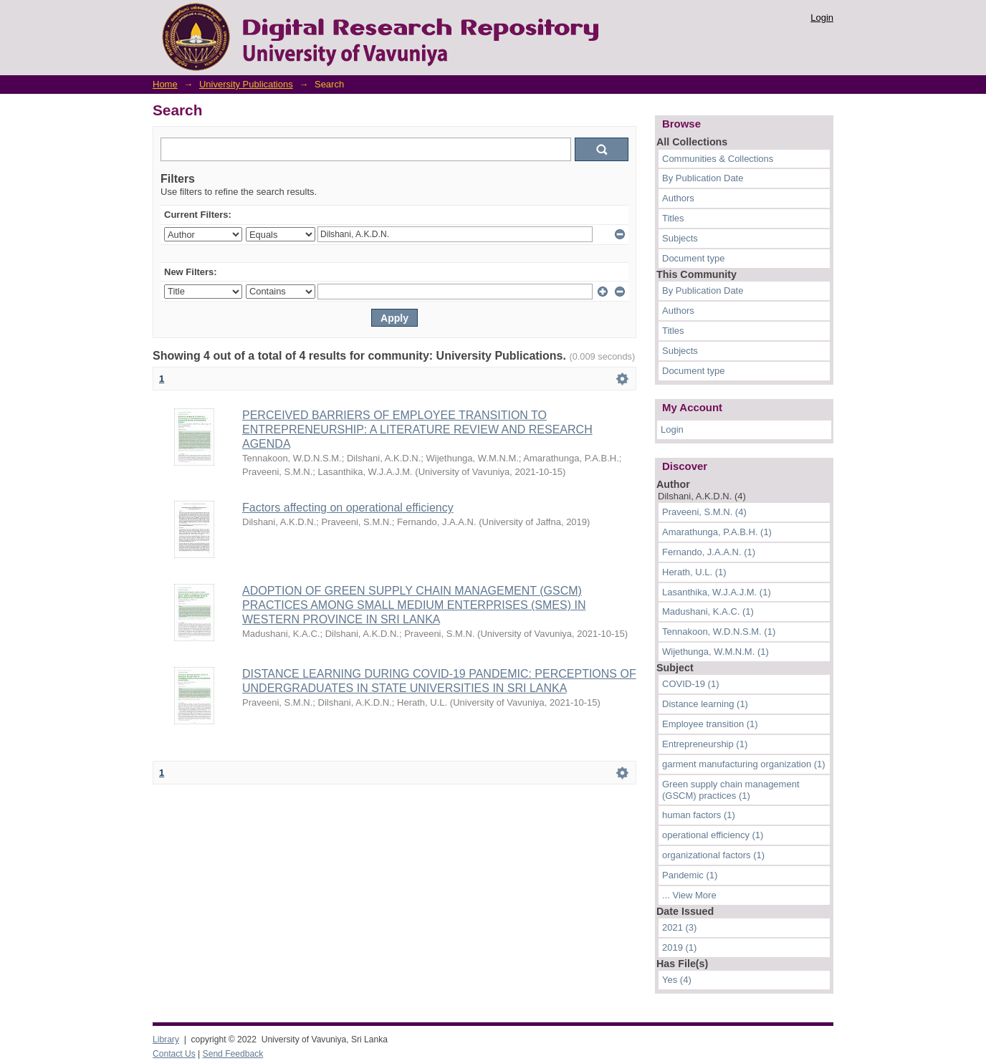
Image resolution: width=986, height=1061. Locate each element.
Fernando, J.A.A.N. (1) (708, 552)
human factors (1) (698, 815)
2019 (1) (679, 947)
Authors (678, 198)
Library (166, 1039)
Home (165, 84)
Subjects (680, 238)
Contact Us (174, 1054)
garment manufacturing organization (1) (743, 764)
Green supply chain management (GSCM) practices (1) (731, 790)
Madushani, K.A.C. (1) (708, 611)
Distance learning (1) (705, 703)
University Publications (246, 84)
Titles (673, 218)
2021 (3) (679, 927)
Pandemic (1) (689, 875)
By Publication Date (702, 178)
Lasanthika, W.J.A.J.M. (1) (716, 592)
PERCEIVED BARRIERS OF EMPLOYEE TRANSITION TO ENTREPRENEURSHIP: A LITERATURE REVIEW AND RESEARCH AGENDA (417, 429)
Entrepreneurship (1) (704, 744)
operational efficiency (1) (712, 835)
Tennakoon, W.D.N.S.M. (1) (718, 631)
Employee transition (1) (710, 724)
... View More (689, 895)
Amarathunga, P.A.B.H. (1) (717, 532)
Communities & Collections (717, 158)
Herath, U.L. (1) (694, 572)
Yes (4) (676, 979)
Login (821, 17)
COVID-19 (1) (690, 683)
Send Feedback (233, 1054)
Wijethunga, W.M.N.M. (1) (715, 651)
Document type (693, 258)
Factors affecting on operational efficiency (348, 507)
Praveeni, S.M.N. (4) (704, 512)
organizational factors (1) (713, 855)
